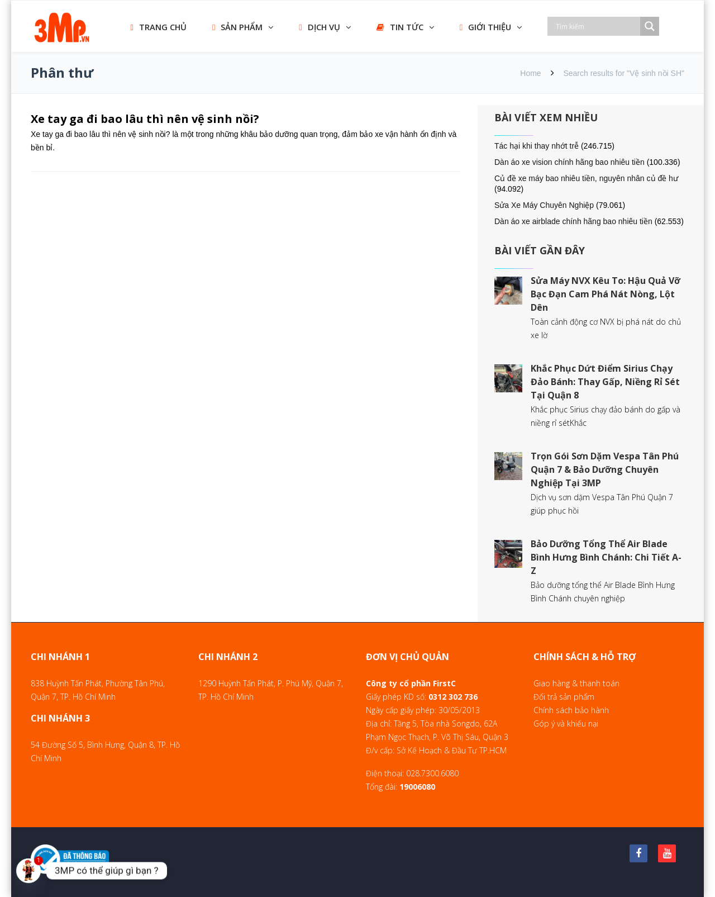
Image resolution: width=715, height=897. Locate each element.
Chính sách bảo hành (571, 710)
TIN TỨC (399, 26)
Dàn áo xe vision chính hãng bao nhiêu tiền (569, 162)
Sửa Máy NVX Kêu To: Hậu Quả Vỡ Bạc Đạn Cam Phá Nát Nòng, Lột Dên (605, 294)
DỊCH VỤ (319, 26)
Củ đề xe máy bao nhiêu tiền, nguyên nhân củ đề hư (586, 178)
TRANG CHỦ (159, 26)
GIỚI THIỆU (485, 26)
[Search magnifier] (649, 26)
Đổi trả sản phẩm (563, 696)
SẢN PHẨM (237, 26)
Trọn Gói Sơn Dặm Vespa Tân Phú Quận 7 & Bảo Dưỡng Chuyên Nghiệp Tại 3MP (605, 469)
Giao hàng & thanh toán (576, 683)
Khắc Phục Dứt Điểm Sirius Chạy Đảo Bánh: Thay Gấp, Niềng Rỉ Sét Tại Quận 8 (605, 381)
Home (530, 73)
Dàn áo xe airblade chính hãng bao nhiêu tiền (573, 221)
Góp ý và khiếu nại (565, 723)
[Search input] (596, 26)
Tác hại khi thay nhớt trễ (536, 145)
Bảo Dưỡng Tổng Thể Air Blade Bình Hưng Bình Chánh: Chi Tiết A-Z (606, 557)
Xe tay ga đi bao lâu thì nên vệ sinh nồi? (145, 118)
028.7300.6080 (432, 773)
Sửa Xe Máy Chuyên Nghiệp (544, 205)
